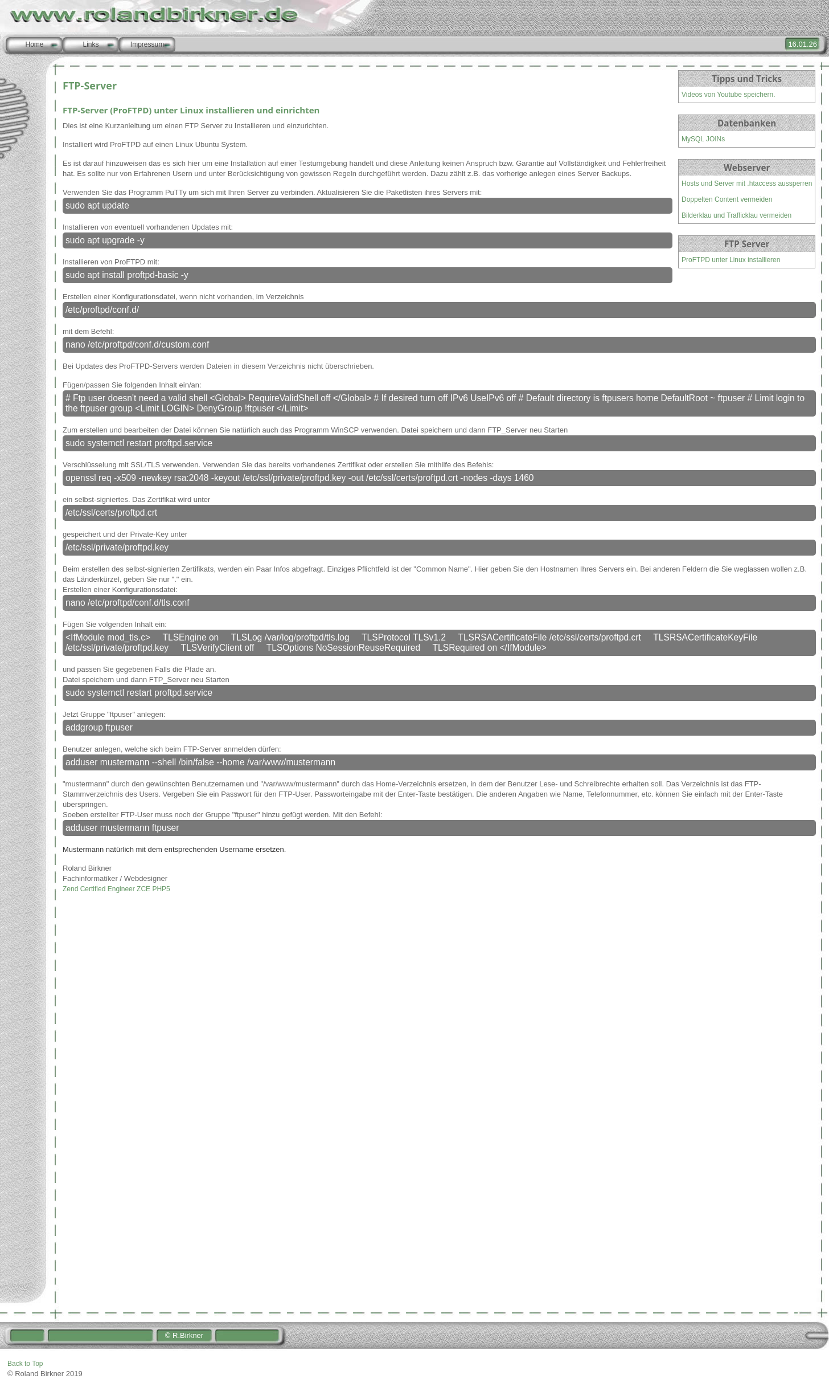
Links (91, 44)
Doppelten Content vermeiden (727, 199)
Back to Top (25, 1364)
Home (34, 44)
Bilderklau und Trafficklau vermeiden (736, 215)
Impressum (147, 44)
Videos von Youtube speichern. (728, 95)
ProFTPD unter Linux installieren (731, 260)
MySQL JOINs (703, 139)
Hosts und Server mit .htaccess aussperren (747, 183)
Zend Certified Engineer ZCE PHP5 (116, 889)
